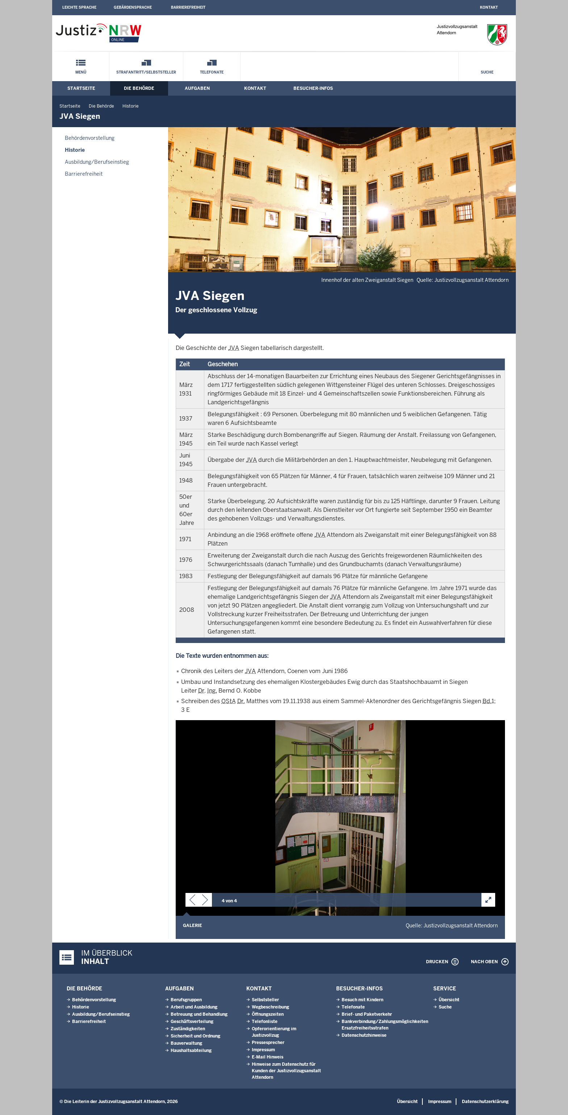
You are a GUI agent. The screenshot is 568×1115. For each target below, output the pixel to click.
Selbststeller (265, 1000)
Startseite (81, 88)
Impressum (263, 1050)
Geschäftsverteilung (192, 1021)
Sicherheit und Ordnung (195, 1036)
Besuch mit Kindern (362, 1000)
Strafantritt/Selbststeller (146, 72)
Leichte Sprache (79, 7)
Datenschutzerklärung (485, 1101)
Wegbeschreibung (270, 1007)
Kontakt (489, 7)
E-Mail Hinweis (267, 1057)
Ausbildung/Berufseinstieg (97, 162)
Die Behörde (139, 88)
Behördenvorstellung (89, 138)
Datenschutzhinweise (364, 1035)
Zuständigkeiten (188, 1029)
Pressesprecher (268, 1042)
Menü (80, 72)
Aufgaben (197, 88)
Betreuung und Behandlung (199, 1014)
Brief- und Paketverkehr (367, 1014)
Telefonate (212, 72)
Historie (130, 106)
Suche (487, 72)
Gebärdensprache (133, 7)
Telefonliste (264, 1021)
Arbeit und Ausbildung (194, 1007)
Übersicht (449, 1000)
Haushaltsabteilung (191, 1050)
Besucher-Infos (313, 88)
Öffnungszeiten (268, 1014)
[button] (192, 901)
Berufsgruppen (186, 1000)
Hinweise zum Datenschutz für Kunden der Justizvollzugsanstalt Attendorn (286, 1070)
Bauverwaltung (186, 1043)
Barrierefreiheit (188, 7)
